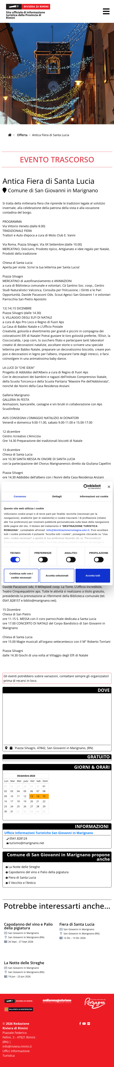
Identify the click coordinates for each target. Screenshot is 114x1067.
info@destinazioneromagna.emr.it (67, 530)
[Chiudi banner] (109, 486)
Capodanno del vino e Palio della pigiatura (37, 872)
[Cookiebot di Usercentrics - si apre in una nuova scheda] (86, 486)
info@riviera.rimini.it (17, 1046)
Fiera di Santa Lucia (21, 877)
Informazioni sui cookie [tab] (94, 496)
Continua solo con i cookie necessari (21, 575)
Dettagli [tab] (57, 496)
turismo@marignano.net (26, 843)
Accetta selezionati (57, 575)
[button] (106, 11)
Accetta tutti (93, 575)
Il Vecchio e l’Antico (21, 882)
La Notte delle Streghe (23, 866)
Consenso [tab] (20, 496)
